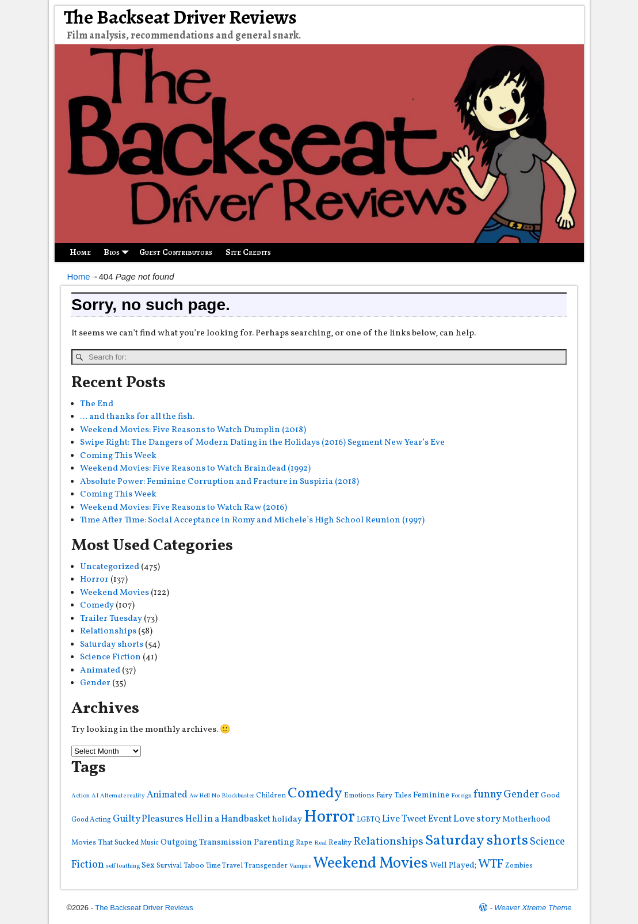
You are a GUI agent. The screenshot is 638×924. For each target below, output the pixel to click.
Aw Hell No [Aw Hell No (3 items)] (204, 796)
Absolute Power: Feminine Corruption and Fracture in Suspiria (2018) (219, 482)
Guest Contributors (175, 252)
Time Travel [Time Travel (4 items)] (224, 865)
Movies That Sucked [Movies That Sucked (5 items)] (105, 842)
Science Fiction (110, 657)
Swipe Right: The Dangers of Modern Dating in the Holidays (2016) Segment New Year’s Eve (262, 443)
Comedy (97, 606)
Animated (100, 671)
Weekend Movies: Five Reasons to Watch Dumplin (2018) (193, 430)
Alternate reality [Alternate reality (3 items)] (122, 796)
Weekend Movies (114, 593)
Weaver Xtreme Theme (532, 907)
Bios (118, 252)
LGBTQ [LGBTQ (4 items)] (368, 819)
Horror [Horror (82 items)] (329, 817)
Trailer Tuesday (111, 619)
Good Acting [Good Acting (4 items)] (91, 819)
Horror (94, 580)
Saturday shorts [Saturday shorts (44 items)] (476, 841)
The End (96, 404)
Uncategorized (109, 567)
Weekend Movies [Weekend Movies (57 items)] (370, 864)
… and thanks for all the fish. (137, 417)
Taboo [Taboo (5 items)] (194, 865)
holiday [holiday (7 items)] (287, 820)
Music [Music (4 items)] (149, 842)
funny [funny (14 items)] (487, 794)
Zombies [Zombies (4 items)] (519, 865)
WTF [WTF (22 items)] (490, 864)
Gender (95, 683)
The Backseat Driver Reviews (180, 17)
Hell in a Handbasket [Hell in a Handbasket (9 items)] (227, 819)
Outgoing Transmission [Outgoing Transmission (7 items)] (206, 843)
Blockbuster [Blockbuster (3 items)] (237, 796)
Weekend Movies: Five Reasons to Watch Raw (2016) (183, 508)
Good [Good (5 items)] (550, 795)
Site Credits (248, 252)
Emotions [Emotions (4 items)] (359, 795)
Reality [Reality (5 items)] (340, 842)
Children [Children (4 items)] (271, 795)
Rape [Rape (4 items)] (304, 842)
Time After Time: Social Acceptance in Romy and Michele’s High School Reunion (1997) (252, 520)
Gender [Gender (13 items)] (521, 794)
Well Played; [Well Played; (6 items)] (453, 865)
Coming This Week (118, 456)
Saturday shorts (111, 645)
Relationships (108, 631)
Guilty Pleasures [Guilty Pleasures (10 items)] (148, 819)
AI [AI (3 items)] (94, 796)
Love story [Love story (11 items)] (477, 819)
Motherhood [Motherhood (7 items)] (526, 820)
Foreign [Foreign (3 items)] (461, 796)
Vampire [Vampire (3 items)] (300, 866)
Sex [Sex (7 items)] (148, 866)
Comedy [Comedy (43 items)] (315, 794)
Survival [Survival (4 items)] (169, 865)
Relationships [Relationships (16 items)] (388, 842)
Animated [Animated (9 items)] (167, 794)
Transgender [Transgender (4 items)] (266, 865)
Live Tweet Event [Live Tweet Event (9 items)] (417, 819)
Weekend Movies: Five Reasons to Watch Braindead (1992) (195, 469)
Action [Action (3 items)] (80, 796)
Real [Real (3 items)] (320, 843)
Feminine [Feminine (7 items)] (431, 795)
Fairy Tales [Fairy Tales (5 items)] (393, 795)
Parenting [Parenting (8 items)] (274, 842)
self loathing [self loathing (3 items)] (123, 866)
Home (80, 252)
